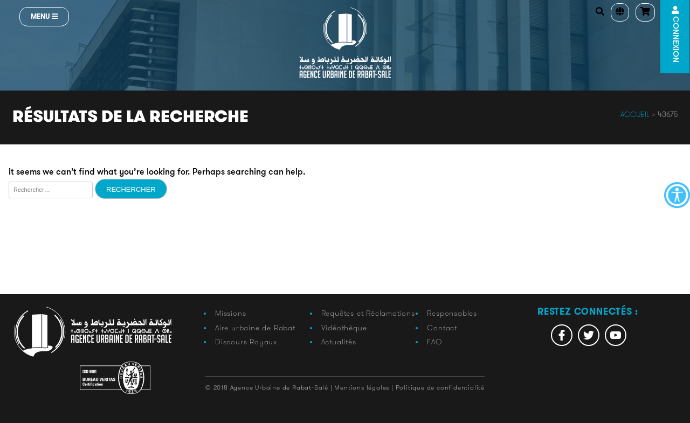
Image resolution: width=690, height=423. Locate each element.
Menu (44, 16)
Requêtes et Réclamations (368, 313)
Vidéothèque (344, 327)
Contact (442, 327)
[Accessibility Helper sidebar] (677, 195)
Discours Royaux (246, 341)
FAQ (434, 341)
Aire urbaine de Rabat (255, 327)
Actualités (338, 341)
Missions (230, 313)
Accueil (635, 114)
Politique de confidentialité (440, 387)
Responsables (452, 313)
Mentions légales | (364, 387)
